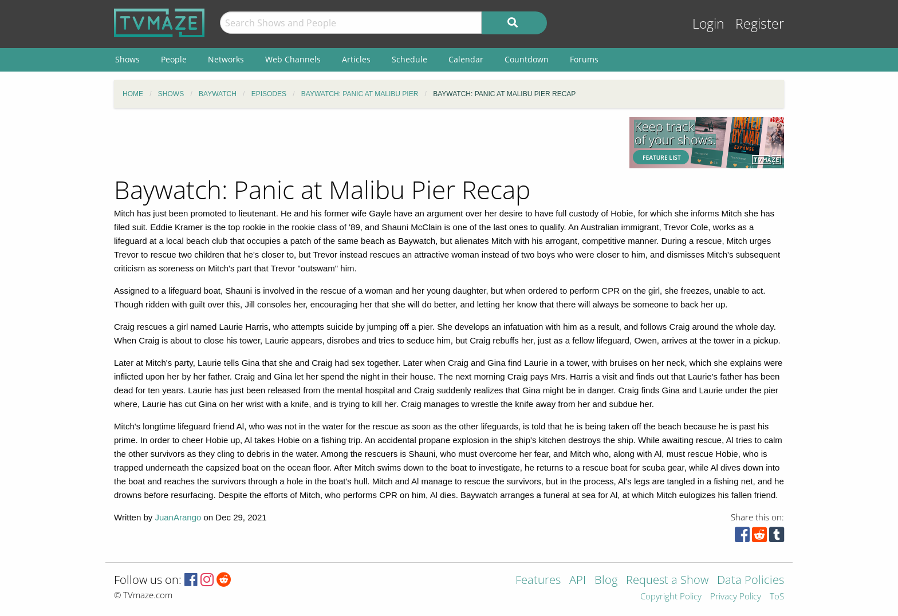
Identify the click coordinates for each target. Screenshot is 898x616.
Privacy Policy (735, 597)
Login (708, 24)
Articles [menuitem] (356, 59)
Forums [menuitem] (584, 59)
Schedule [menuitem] (409, 59)
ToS (777, 597)
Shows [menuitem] (127, 59)
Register (759, 24)
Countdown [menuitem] (527, 59)
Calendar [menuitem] (465, 59)
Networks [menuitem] (226, 59)
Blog (605, 580)
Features (538, 580)
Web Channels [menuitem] (293, 59)
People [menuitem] (174, 59)
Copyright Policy (671, 597)
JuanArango (178, 517)
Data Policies (750, 580)
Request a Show (667, 580)
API (577, 580)
